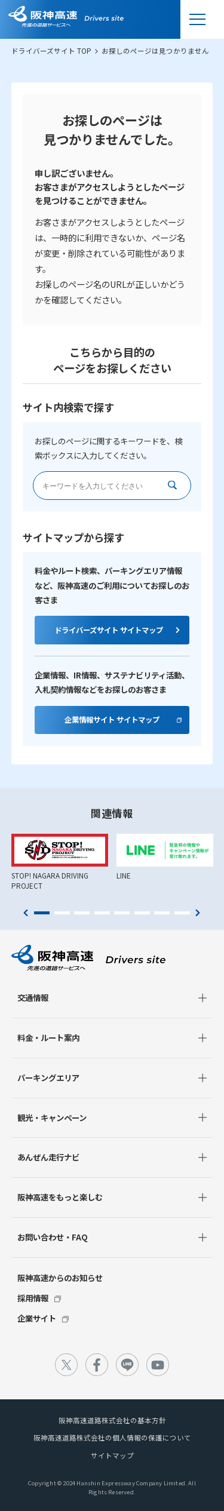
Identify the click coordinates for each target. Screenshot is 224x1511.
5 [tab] (122, 913)
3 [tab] (82, 913)
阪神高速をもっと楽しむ (60, 1197)
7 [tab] (162, 913)
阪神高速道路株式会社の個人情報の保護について (112, 1437)
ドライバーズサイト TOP (51, 51)
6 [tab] (142, 913)
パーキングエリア (48, 1077)
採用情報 (32, 1298)
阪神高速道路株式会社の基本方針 (112, 1420)
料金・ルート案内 (48, 1037)
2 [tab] (62, 913)
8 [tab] (182, 913)
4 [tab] (102, 913)
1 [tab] (42, 913)
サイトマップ (112, 1455)
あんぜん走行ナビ (48, 1157)
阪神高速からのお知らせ (60, 1277)
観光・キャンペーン (52, 1117)
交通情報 (32, 997)
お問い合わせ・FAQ (52, 1237)
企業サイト (36, 1318)
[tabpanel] (59, 862)
